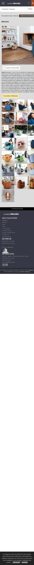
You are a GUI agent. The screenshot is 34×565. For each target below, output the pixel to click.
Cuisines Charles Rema (8, 233)
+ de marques (6, 229)
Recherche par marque (8, 243)
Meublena (4, 220)
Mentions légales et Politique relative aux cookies (15, 256)
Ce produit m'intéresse (10, 96)
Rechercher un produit (8, 241)
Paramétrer (16, 562)
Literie (3, 226)
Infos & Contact (6, 260)
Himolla (4, 222)
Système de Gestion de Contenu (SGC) (21, 270)
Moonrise (12, 9)
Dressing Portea (6, 237)
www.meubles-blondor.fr (8, 262)
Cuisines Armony (6, 231)
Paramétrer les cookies (8, 258)
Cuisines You (5, 235)
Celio (3, 224)
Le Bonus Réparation (7, 247)
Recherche (5, 9)
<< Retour (30, 9)
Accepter (25, 562)
